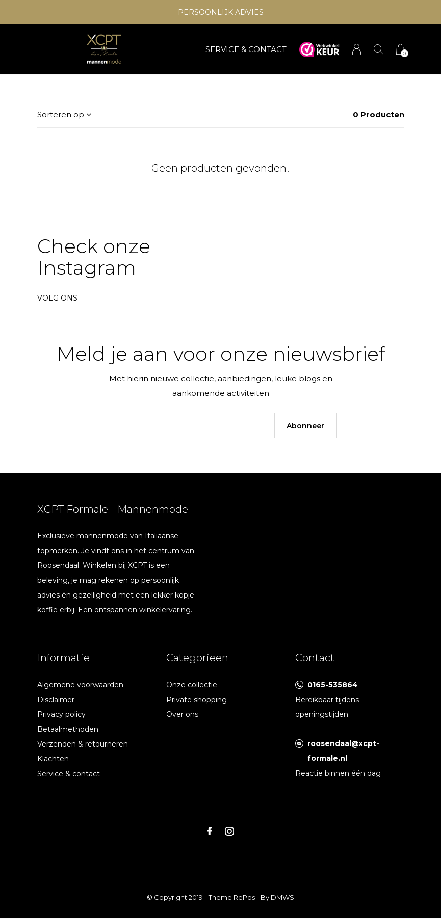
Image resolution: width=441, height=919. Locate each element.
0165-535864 (332, 684)
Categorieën (197, 658)
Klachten (53, 758)
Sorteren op (60, 114)
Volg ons (57, 298)
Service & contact (68, 773)
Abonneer (305, 425)
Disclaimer (55, 699)
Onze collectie (191, 684)
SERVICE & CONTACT (246, 49)
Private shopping (196, 699)
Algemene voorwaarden (80, 684)
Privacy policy (61, 714)
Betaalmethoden (67, 729)
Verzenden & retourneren (82, 744)
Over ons (182, 714)
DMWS (282, 897)
